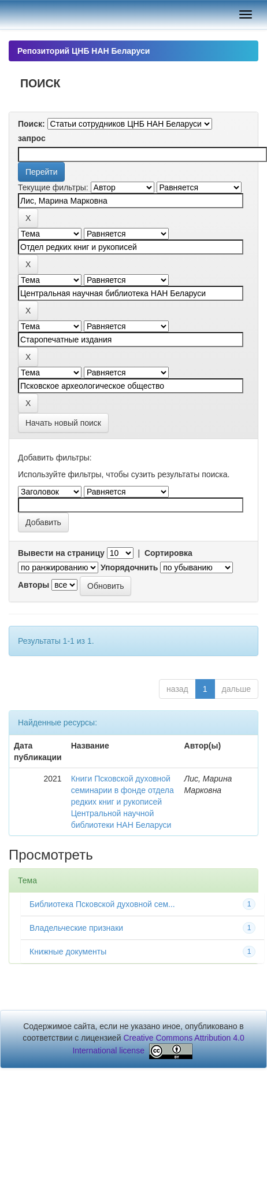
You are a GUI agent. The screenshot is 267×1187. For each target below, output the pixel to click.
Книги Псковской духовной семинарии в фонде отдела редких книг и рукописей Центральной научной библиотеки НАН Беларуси (122, 802)
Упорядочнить (129, 567)
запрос (32, 138)
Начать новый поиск (63, 422)
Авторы (33, 584)
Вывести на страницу (61, 553)
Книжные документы (67, 951)
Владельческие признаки (76, 927)
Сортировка (168, 553)
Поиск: (31, 123)
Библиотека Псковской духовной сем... (102, 904)
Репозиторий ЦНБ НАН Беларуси (83, 51)
